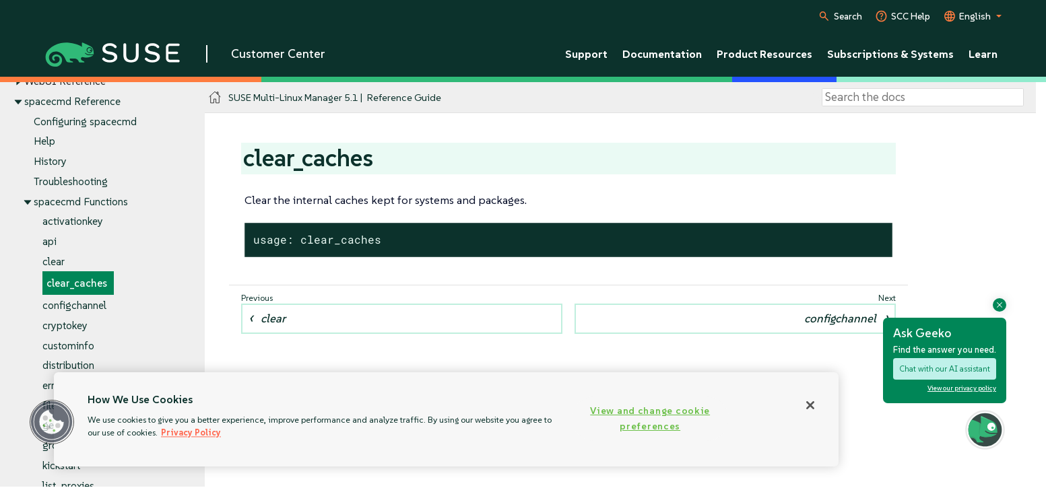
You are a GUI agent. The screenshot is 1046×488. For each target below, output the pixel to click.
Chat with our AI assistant (944, 368)
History (50, 161)
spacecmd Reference (72, 101)
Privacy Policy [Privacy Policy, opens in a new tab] (191, 432)
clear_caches (76, 283)
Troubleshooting (71, 181)
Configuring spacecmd (85, 121)
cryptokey (65, 325)
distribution (68, 365)
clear (53, 261)
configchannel (74, 305)
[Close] (810, 405)
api (49, 241)
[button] (51, 422)
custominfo (68, 345)
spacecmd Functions (81, 201)
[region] (446, 419)
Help (44, 141)
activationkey (72, 221)
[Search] (923, 97)
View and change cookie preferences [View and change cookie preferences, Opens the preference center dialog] (650, 418)
